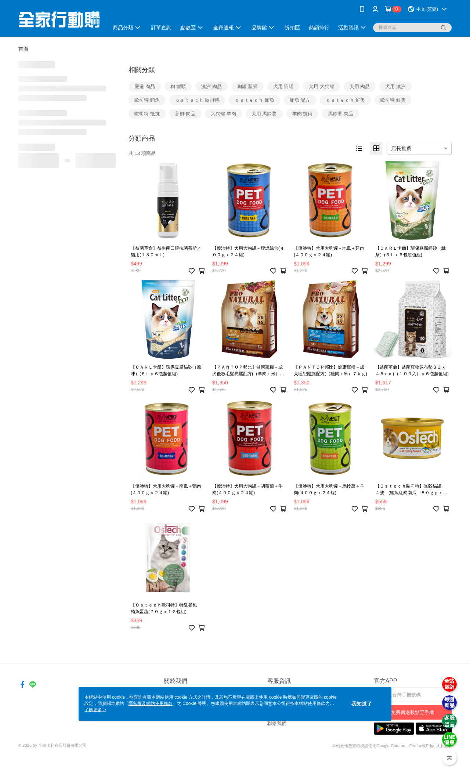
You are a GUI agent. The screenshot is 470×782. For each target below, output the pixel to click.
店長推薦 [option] (401, 148)
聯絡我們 (276, 723)
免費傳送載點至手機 (412, 712)
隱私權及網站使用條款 (151, 703)
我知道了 (361, 704)
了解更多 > (95, 709)
